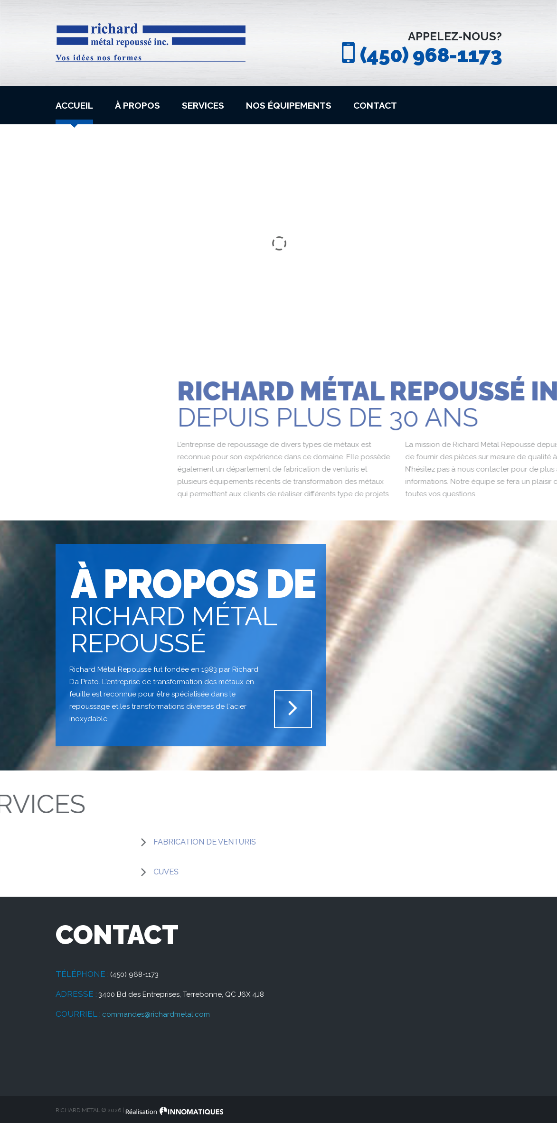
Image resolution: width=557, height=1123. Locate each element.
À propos (137, 105)
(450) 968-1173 (431, 55)
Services (203, 105)
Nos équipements (288, 105)
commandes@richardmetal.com (156, 1014)
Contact (375, 105)
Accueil (74, 105)
